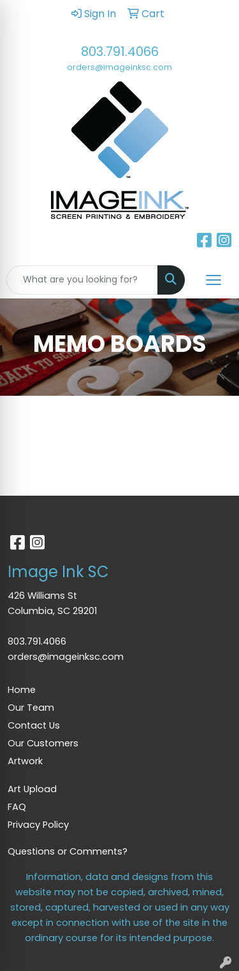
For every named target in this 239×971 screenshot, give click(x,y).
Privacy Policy (38, 824)
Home (22, 689)
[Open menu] (213, 280)
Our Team (31, 707)
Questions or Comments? (67, 851)
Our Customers (43, 743)
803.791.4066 (120, 51)
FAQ (17, 806)
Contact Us (34, 725)
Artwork (25, 761)
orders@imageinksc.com (119, 67)
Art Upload (32, 789)
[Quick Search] (82, 280)
